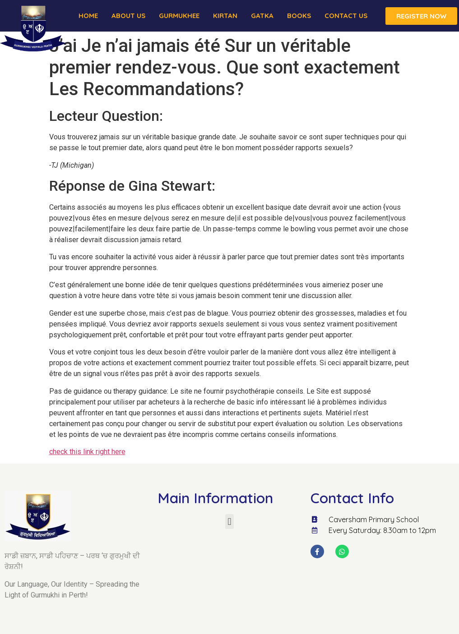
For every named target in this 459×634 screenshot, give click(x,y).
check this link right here (87, 451)
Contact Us (346, 15)
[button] (229, 521)
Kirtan (225, 15)
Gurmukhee (179, 15)
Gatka (262, 15)
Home (88, 15)
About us (128, 15)
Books (299, 15)
